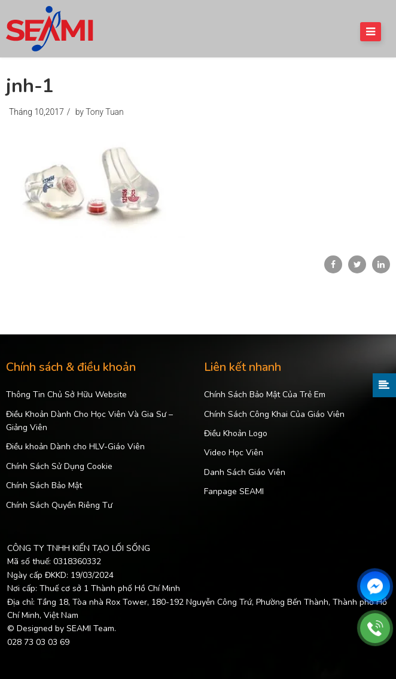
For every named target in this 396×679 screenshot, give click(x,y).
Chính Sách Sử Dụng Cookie (59, 466)
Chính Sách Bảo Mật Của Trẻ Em (264, 394)
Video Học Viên (233, 452)
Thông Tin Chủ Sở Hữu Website (66, 394)
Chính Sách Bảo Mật (44, 485)
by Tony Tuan (99, 112)
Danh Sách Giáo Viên (244, 472)
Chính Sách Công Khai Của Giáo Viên (274, 414)
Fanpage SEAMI (234, 491)
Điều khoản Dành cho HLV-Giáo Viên (75, 446)
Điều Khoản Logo (235, 433)
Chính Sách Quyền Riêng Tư (59, 505)
